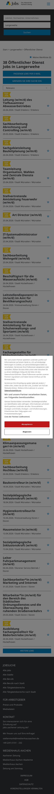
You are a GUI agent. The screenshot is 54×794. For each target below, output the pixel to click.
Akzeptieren (27, 424)
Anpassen (27, 432)
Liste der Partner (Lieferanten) (17, 417)
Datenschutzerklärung (12, 390)
